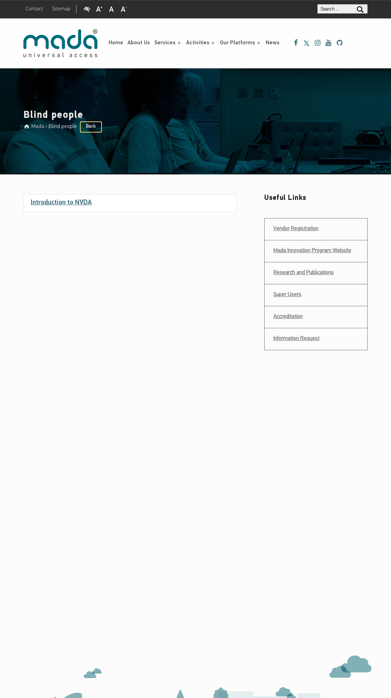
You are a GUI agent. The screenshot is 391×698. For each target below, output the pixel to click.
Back (91, 126)
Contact (34, 9)
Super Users (287, 295)
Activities (201, 43)
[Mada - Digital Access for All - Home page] (60, 43)
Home (116, 43)
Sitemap (61, 9)
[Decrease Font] (124, 8)
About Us (138, 43)
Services (168, 43)
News (273, 43)
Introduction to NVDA (61, 203)
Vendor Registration (295, 227)
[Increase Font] (99, 8)
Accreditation (288, 317)
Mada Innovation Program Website (312, 251)
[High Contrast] (87, 8)
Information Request (296, 339)
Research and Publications (303, 273)
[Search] (360, 9)
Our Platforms (240, 43)
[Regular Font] (111, 8)
